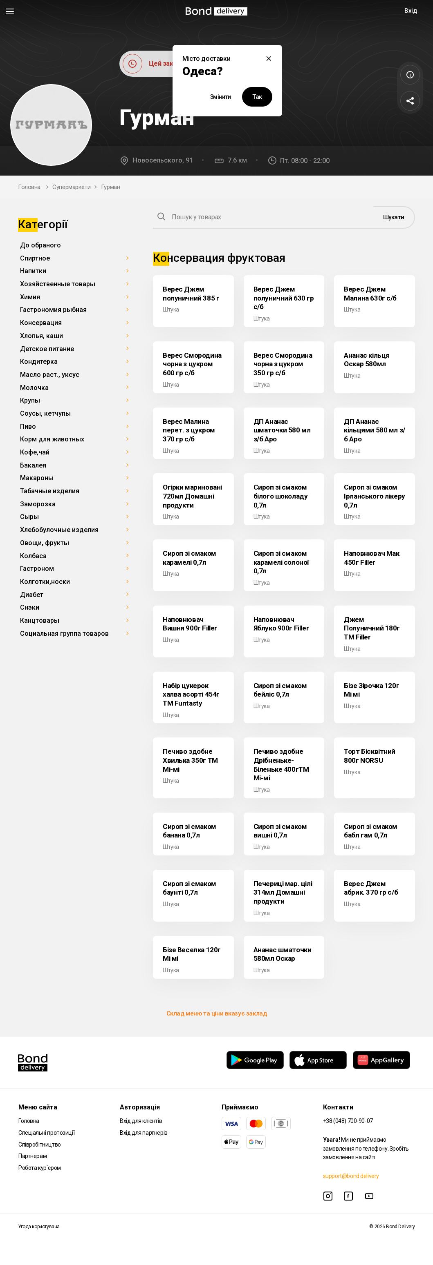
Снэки (29, 607)
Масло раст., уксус (49, 375)
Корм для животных (52, 439)
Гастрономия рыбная (53, 310)
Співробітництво (39, 1144)
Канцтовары (39, 620)
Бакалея (33, 465)
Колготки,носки (45, 582)
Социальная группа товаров (64, 633)
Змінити (220, 97)
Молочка (34, 388)
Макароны (37, 478)
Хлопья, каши (41, 336)
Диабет (31, 595)
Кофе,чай (34, 452)
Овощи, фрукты (44, 543)
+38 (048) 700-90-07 (348, 1121)
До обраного (40, 245)
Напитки (33, 271)
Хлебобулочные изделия (59, 530)
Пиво (28, 426)
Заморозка (38, 504)
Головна (29, 187)
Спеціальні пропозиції (46, 1132)
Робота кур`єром (39, 1168)
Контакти (338, 1107)
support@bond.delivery (351, 1176)
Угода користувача (39, 1226)
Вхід (410, 10)
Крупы (30, 400)
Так (257, 96)
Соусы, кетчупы (45, 413)
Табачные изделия (49, 491)
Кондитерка (39, 361)
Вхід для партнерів (143, 1132)
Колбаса (33, 556)
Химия (30, 297)
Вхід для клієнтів (141, 1121)
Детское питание (47, 349)
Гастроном (37, 568)
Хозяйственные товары (57, 284)
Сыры (29, 517)
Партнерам (32, 1156)
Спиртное (35, 258)
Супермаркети (71, 187)
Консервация (41, 323)
